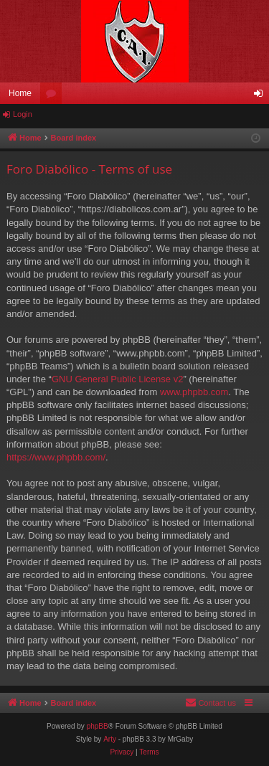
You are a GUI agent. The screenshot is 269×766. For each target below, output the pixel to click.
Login (22, 114)
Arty (109, 739)
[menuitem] (210, 703)
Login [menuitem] (261, 96)
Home (20, 93)
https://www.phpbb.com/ (55, 457)
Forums (54, 96)
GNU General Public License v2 (118, 379)
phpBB (97, 726)
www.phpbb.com (194, 392)
